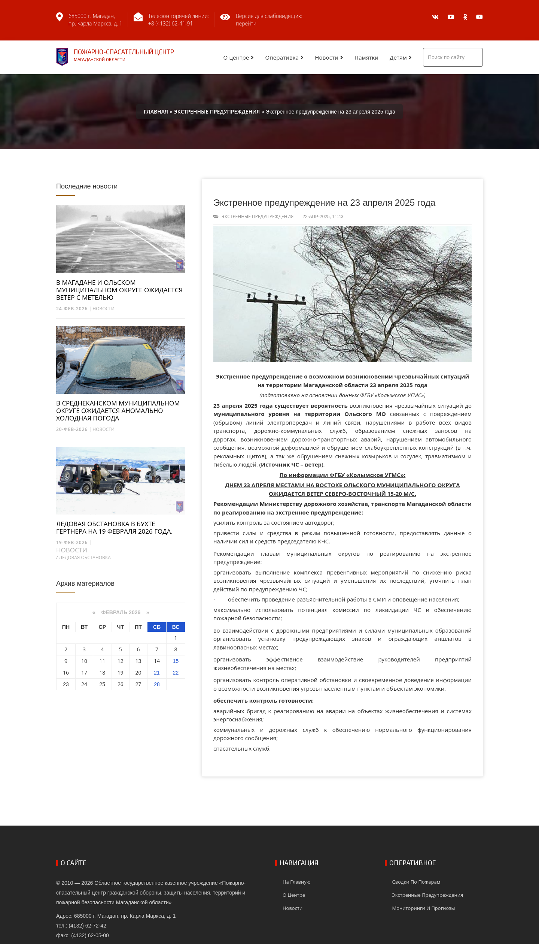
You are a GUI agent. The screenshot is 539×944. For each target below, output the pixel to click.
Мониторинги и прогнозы (423, 908)
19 (121, 672)
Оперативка (282, 57)
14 (157, 660)
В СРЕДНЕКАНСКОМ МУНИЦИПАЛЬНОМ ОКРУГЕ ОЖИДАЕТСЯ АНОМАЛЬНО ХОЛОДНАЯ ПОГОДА (118, 410)
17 (84, 672)
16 (66, 672)
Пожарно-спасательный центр (115, 57)
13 (138, 660)
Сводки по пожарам (416, 881)
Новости (326, 57)
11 (102, 660)
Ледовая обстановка (85, 557)
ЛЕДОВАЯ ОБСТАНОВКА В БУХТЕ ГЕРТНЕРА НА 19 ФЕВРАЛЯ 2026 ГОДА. (114, 527)
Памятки (366, 57)
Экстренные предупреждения (257, 216)
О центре (236, 57)
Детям (398, 57)
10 (84, 660)
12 (121, 660)
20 (138, 672)
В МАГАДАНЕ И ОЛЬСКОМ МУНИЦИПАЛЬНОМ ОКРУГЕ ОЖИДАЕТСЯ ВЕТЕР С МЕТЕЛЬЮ (119, 290)
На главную (297, 881)
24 (84, 684)
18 (102, 672)
